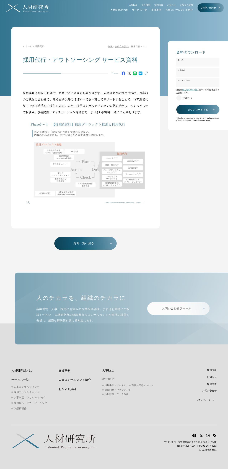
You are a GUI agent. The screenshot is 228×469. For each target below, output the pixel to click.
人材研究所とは (119, 9)
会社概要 (146, 5)
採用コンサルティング (27, 392)
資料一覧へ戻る (83, 243)
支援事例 (156, 9)
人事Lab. (133, 5)
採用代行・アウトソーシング (30, 403)
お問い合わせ (208, 7)
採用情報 (158, 5)
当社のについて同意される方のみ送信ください (197, 91)
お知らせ (171, 5)
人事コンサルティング (27, 386)
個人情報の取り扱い (190, 90)
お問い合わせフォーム (179, 308)
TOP (110, 46)
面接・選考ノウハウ (142, 385)
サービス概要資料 (34, 46)
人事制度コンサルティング (29, 397)
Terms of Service (198, 120)
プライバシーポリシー (206, 400)
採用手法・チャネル (115, 385)
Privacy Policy (182, 120)
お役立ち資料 (186, 5)
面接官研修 (20, 408)
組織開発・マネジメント (118, 389)
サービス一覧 (139, 9)
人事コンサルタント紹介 (179, 9)
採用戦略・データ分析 (117, 394)
